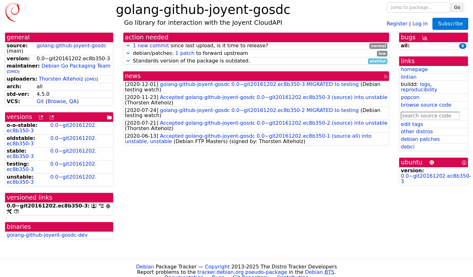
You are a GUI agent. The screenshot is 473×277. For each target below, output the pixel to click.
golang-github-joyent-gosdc (71, 46)
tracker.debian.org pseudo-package (242, 272)
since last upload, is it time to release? (256, 46)
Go (457, 7)
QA (73, 101)
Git (40, 101)
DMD (13, 71)
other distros (417, 132)
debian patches (420, 139)
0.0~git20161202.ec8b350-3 (52, 128)
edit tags (412, 124)
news (133, 76)
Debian (145, 267)
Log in (420, 23)
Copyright (217, 267)
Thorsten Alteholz (61, 79)
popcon (410, 97)
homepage (414, 69)
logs (425, 84)
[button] (128, 46)
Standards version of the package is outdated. (256, 61)
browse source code (426, 105)
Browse (57, 101)
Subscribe (450, 24)
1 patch (184, 53)
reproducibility (419, 90)
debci (407, 147)
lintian (409, 77)
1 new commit (151, 46)
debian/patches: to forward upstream (256, 53)
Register (397, 23)
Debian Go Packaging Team (76, 66)
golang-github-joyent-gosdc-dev (47, 235)
